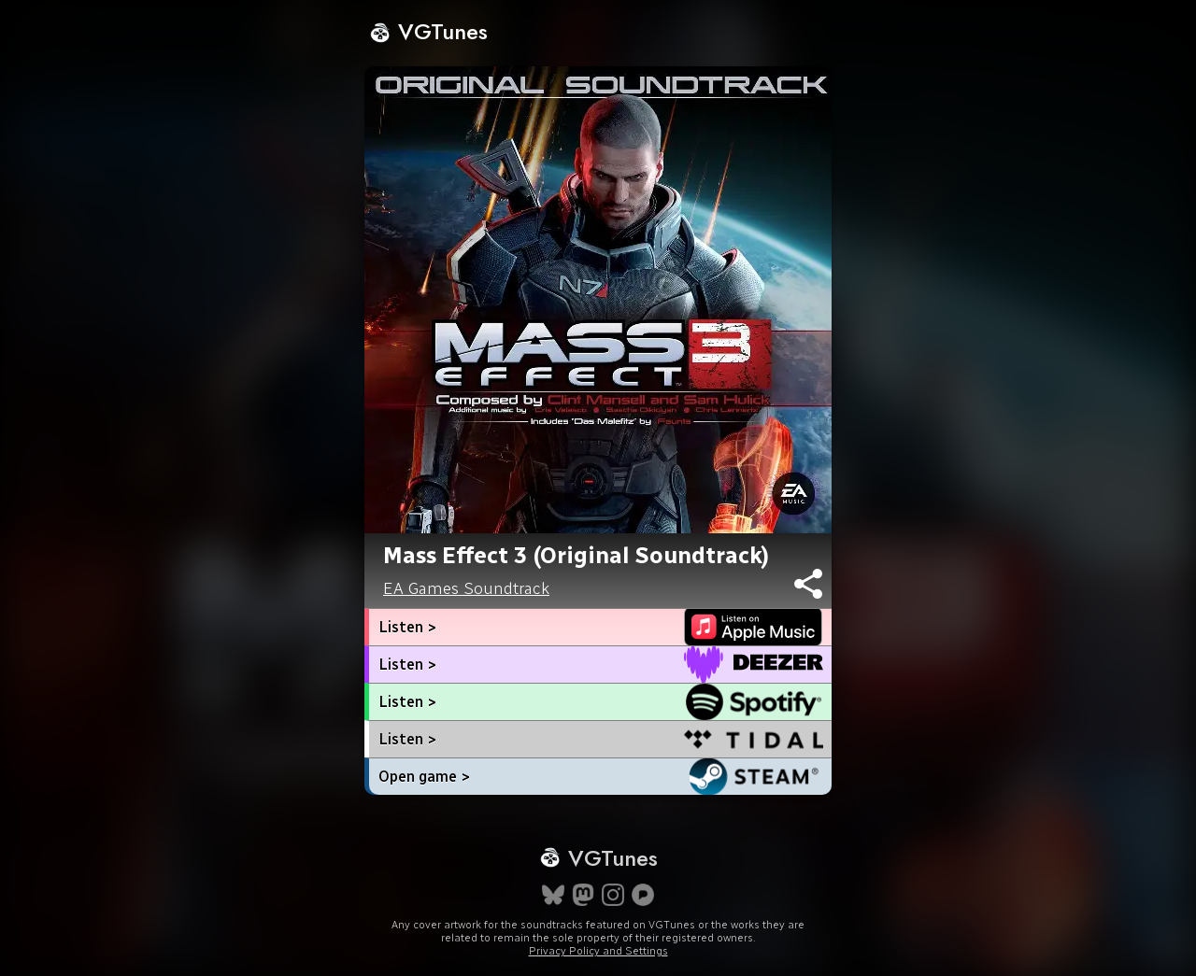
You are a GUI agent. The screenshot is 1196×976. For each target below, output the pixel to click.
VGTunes (428, 31)
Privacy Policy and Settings (598, 950)
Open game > (424, 776)
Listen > (407, 627)
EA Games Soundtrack (466, 588)
